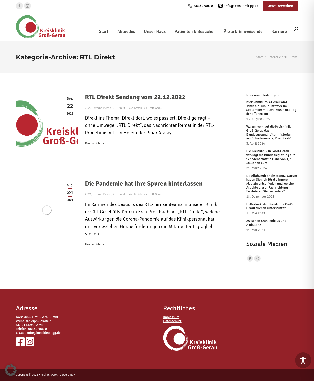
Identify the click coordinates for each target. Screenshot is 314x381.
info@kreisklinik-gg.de (238, 5)
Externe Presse (102, 108)
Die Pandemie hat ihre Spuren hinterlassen (144, 184)
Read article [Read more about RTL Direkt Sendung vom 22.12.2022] (94, 143)
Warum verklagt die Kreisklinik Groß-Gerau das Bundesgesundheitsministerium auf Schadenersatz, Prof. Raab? (269, 132)
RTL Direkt (118, 108)
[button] (11, 370)
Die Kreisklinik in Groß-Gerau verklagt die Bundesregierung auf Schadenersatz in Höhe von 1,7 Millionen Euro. (270, 157)
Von (145, 108)
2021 (88, 194)
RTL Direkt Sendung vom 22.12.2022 (135, 97)
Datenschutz (172, 321)
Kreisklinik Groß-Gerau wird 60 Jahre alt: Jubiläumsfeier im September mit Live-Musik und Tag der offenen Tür (271, 108)
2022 (88, 108)
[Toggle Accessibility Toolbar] (303, 360)
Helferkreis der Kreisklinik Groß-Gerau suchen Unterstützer (270, 206)
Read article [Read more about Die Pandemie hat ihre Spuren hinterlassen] (94, 244)
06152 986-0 (200, 5)
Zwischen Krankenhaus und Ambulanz (266, 223)
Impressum (171, 317)
